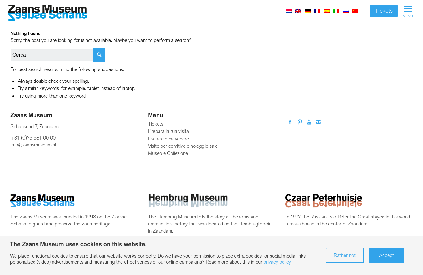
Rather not (345, 255)
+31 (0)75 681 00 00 (33, 138)
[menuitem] (289, 11)
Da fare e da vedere (168, 138)
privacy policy (277, 262)
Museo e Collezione (168, 153)
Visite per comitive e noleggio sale (183, 146)
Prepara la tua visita (168, 131)
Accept (386, 255)
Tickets (384, 11)
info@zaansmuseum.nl (33, 144)
